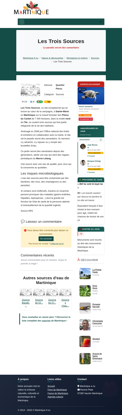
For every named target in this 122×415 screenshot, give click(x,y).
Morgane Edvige (94, 161)
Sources (95, 58)
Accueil (51, 386)
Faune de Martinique (58, 393)
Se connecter (46, 239)
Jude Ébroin (92, 145)
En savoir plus (86, 119)
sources (46, 320)
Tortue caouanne (86, 106)
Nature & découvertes (52, 58)
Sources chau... (65, 302)
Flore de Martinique (57, 390)
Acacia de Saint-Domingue (97, 356)
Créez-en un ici (57, 244)
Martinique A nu (30, 58)
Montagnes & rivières (77, 58)
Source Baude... (26, 302)
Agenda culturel (55, 397)
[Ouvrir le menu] (21, 21)
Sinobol (96, 339)
